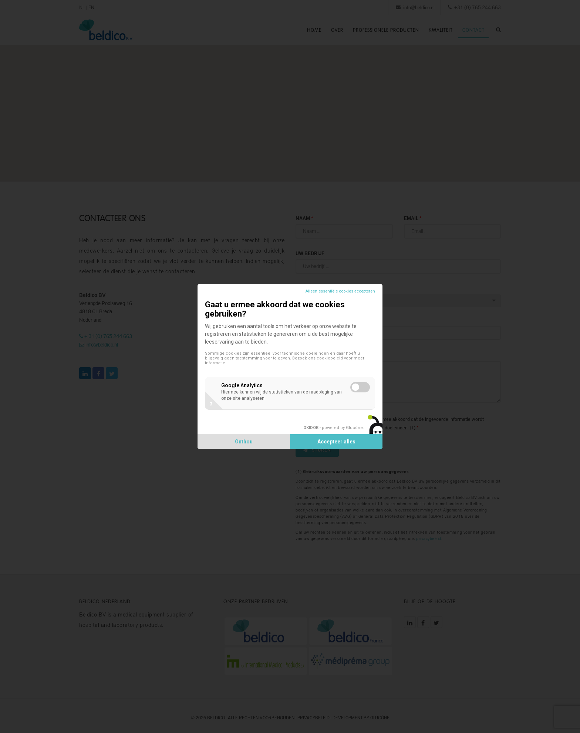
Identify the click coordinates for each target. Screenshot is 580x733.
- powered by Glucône (333, 427)
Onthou (244, 442)
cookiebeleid (330, 358)
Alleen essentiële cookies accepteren (340, 291)
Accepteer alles (336, 442)
